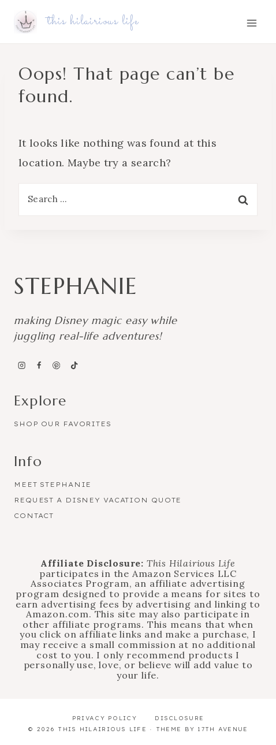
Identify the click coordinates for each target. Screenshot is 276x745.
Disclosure (179, 718)
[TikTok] (73, 365)
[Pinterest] (56, 365)
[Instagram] (21, 365)
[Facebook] (38, 365)
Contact (34, 516)
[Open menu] (251, 23)
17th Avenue (222, 729)
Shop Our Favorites (62, 424)
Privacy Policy (104, 718)
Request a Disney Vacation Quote (97, 500)
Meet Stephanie (52, 484)
